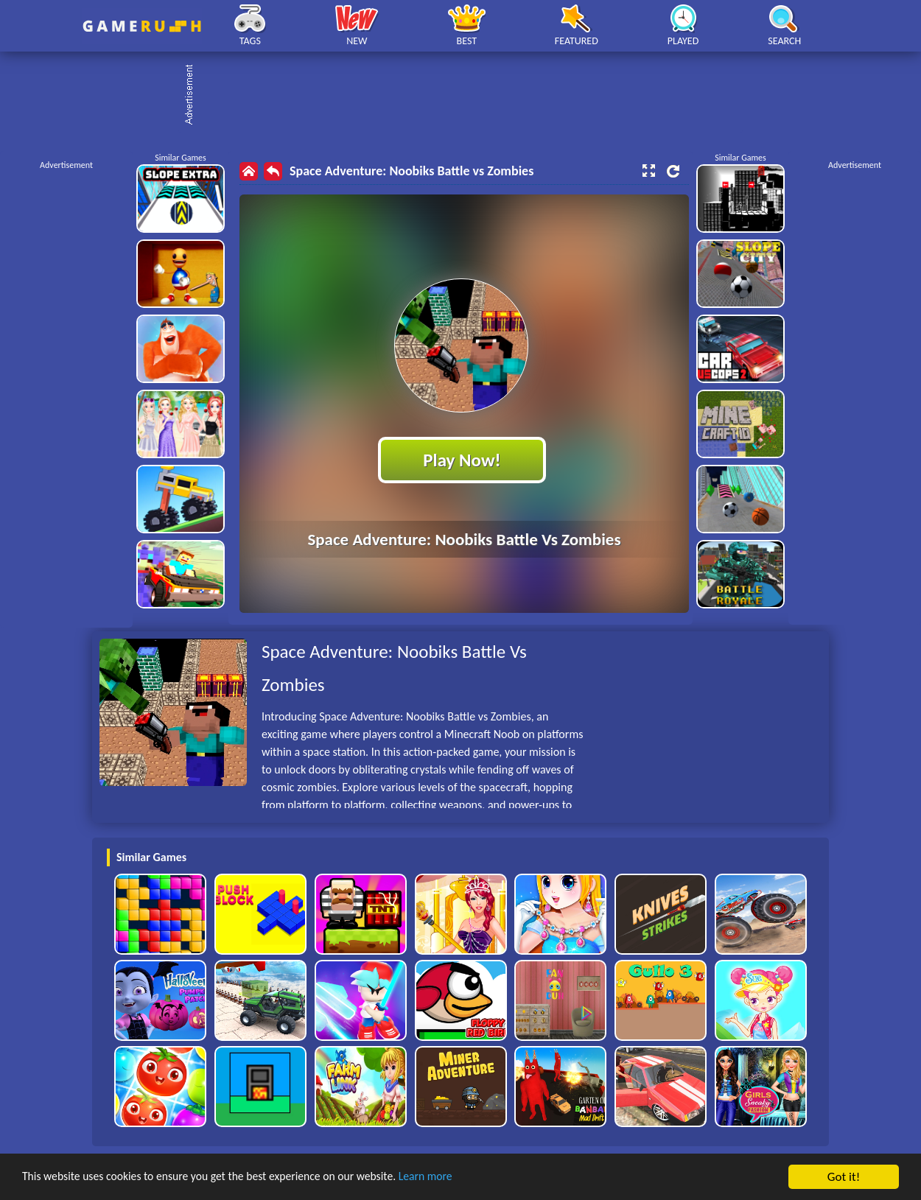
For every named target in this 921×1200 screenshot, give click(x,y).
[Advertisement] (468, 96)
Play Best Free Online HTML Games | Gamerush (142, 26)
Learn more (460, 1178)
